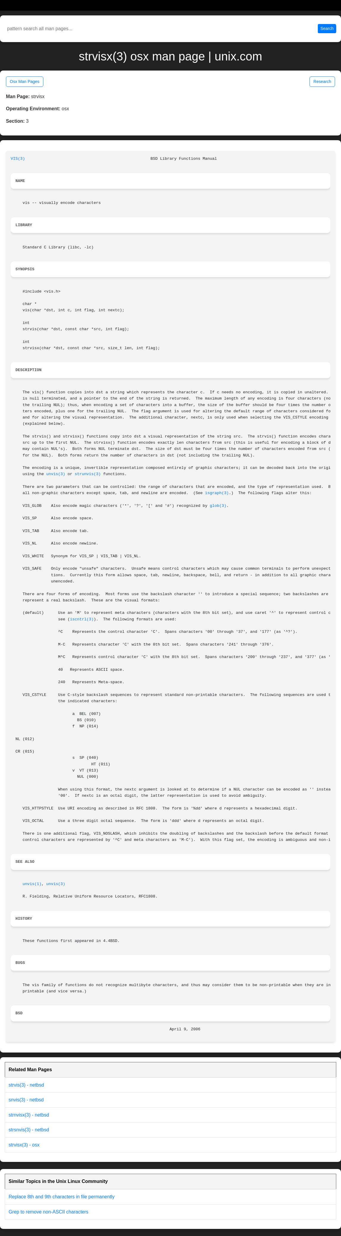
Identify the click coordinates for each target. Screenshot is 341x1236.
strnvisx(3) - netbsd (29, 1114)
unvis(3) (55, 474)
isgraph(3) (217, 493)
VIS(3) (18, 159)
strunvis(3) (88, 474)
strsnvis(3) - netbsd (29, 1129)
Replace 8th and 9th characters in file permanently (62, 1196)
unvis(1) (32, 884)
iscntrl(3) (82, 619)
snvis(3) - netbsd (26, 1099)
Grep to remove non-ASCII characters (49, 1211)
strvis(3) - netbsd (26, 1085)
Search (327, 28)
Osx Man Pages (25, 81)
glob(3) (218, 506)
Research (322, 81)
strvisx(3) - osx (24, 1144)
